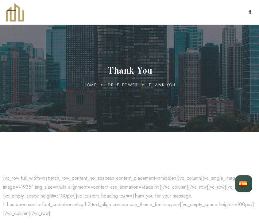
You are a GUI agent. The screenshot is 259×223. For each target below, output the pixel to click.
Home (90, 85)
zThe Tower (122, 85)
